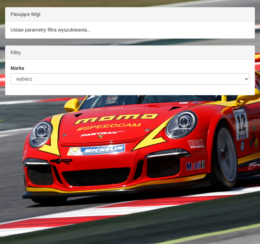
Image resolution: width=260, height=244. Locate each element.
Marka (17, 68)
